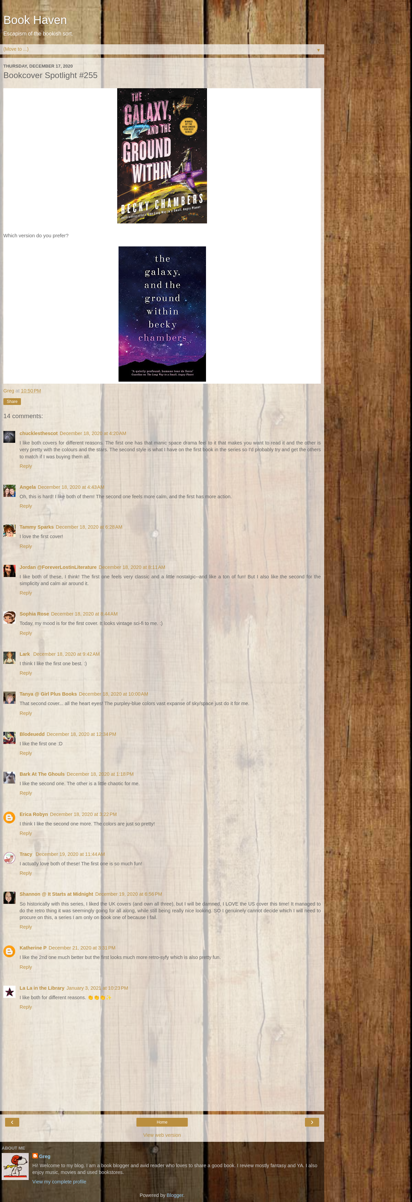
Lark (25, 654)
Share (12, 401)
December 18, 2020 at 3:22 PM (83, 814)
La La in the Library (42, 988)
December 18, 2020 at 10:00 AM (113, 694)
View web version (162, 1135)
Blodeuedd (32, 734)
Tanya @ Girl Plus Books (48, 694)
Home (162, 1122)
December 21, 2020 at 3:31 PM (82, 948)
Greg (45, 1156)
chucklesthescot (39, 433)
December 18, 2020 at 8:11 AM (132, 567)
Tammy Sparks (37, 527)
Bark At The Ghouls (42, 774)
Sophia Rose (34, 614)
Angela (28, 487)
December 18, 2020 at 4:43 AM (71, 487)
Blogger (175, 1195)
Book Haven (35, 20)
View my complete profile (59, 1181)
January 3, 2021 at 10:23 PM (97, 988)
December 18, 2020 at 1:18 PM (100, 774)
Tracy (27, 854)
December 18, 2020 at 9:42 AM (66, 654)
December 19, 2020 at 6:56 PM (128, 894)
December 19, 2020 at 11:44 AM (70, 854)
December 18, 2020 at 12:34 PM (81, 734)
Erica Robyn (34, 814)
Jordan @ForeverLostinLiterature (58, 567)
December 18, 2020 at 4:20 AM (93, 433)
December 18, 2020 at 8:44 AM (84, 614)
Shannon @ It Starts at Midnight (56, 894)
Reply (26, 466)
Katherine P (33, 948)
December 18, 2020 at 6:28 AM (89, 527)
